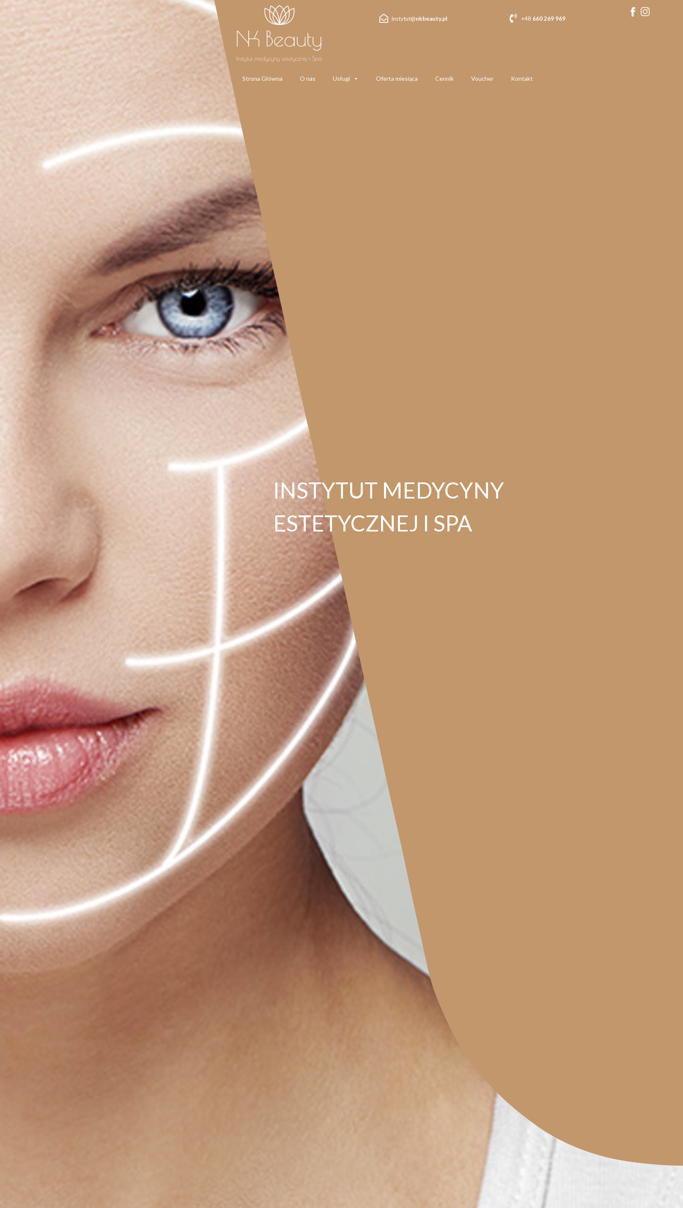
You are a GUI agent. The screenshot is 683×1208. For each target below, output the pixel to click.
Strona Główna (262, 78)
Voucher (482, 78)
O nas (307, 78)
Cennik (444, 78)
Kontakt (522, 78)
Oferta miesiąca (397, 78)
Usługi (346, 78)
